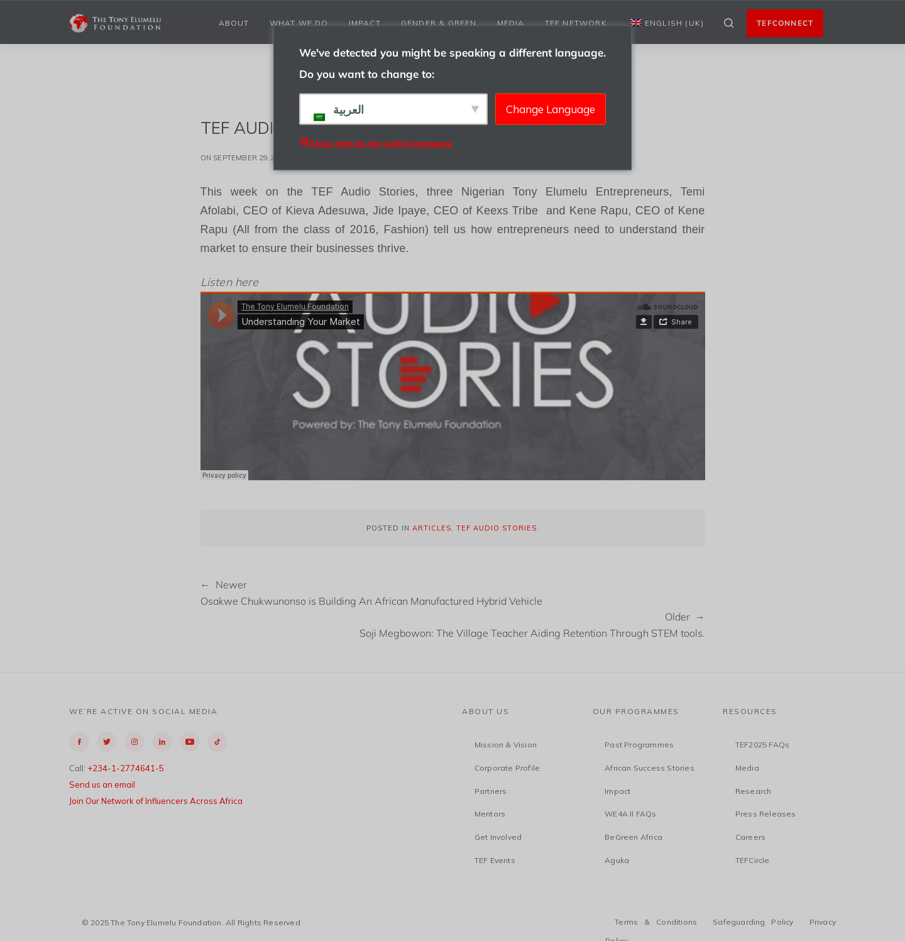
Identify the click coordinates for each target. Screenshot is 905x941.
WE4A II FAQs (630, 813)
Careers (750, 837)
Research (753, 791)
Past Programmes (639, 744)
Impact (365, 23)
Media (511, 23)
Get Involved (498, 837)
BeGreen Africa (633, 837)
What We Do (299, 23)
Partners (490, 791)
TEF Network (576, 23)
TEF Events (494, 860)
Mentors (489, 813)
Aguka (617, 860)
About (234, 23)
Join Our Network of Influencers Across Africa (156, 801)
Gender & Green (439, 23)
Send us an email (102, 784)
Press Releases (765, 813)
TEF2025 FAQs (762, 744)
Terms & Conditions (656, 922)
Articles (431, 528)
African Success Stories (649, 768)
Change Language (550, 108)
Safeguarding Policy (753, 922)
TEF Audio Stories (496, 528)
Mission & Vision (505, 744)
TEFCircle (752, 860)
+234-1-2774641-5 (125, 768)
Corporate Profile (507, 768)
